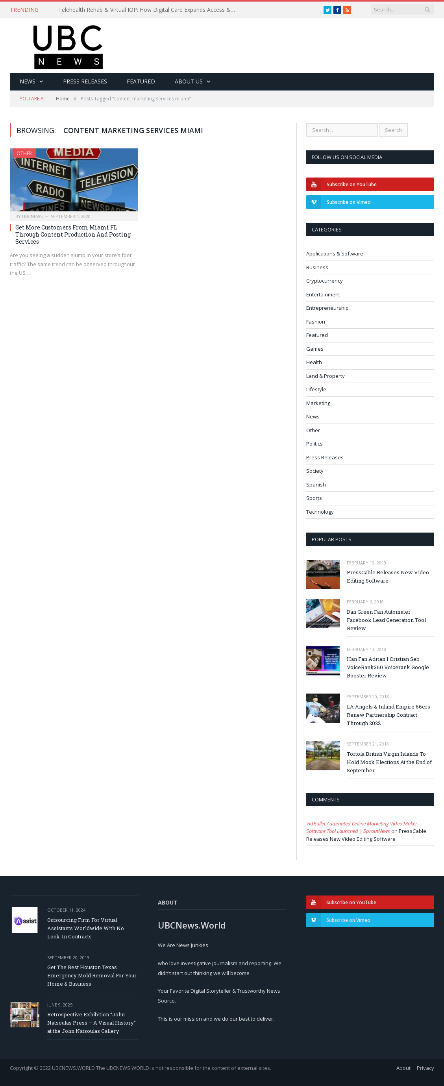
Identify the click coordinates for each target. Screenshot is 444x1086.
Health (314, 362)
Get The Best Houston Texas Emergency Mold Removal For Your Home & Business (92, 975)
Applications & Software (334, 253)
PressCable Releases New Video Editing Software (388, 576)
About (403, 1067)
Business (317, 267)
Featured (141, 81)
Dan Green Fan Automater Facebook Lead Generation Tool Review (386, 620)
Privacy (425, 1067)
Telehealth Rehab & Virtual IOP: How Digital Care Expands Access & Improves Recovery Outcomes (148, 9)
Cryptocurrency (324, 280)
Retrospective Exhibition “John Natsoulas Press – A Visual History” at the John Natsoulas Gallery (91, 1022)
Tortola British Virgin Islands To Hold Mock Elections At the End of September (389, 762)
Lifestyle (316, 389)
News (27, 81)
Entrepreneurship (327, 307)
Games (315, 348)
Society (315, 470)
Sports (314, 497)
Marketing (318, 403)
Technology (320, 511)
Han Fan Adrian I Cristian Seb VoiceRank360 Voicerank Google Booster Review (388, 667)
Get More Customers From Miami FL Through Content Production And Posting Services (73, 234)
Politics (314, 443)
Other (24, 153)
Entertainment (323, 294)
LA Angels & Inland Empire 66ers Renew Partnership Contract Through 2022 (388, 715)
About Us (189, 81)
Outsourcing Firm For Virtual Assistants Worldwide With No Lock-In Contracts (85, 928)
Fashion (315, 321)
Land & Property (325, 375)
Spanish (316, 484)
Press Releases (85, 81)
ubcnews (32, 216)
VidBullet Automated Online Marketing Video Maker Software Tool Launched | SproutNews (361, 827)
